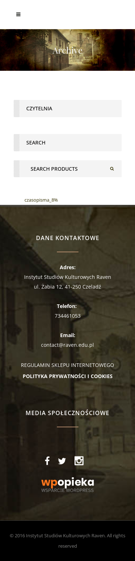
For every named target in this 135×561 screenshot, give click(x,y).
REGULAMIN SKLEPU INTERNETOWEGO (67, 365)
